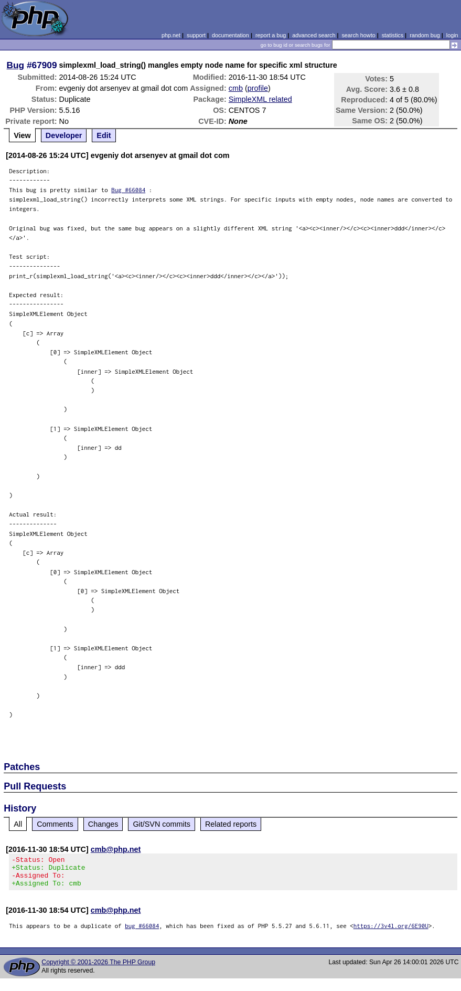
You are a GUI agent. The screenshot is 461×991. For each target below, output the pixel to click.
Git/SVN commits (161, 824)
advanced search (313, 35)
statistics (392, 35)
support (196, 35)
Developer (64, 135)
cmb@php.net (116, 849)
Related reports (230, 824)
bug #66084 (142, 932)
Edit (104, 135)
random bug (425, 35)
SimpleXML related (260, 99)
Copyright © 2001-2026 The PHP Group (98, 968)
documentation (230, 35)
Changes (103, 824)
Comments (55, 824)
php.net (171, 35)
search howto (358, 35)
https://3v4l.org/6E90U (390, 932)
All (18, 824)
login (452, 35)
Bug (16, 65)
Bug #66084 (128, 189)
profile (258, 88)
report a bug (270, 35)
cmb (236, 88)
